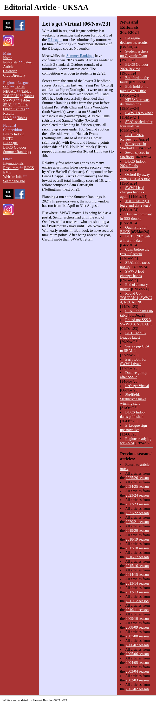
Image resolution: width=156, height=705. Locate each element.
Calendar (10, 71)
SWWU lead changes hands (132, 273)
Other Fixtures (14, 109)
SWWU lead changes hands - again (132, 192)
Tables (19, 87)
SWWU (9, 100)
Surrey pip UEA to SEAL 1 (135, 348)
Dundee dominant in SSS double (136, 216)
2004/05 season (137, 662)
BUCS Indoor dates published (133, 414)
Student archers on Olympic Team (134, 53)
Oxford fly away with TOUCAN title (135, 176)
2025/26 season (137, 478)
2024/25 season (137, 486)
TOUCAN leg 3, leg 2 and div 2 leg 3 (135, 203)
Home (7, 58)
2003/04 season (137, 671)
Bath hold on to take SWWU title (134, 88)
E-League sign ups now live (133, 427)
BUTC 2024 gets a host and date (135, 238)
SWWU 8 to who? (139, 113)
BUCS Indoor (13, 134)
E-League (55, 40)
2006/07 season (137, 645)
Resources (10, 168)
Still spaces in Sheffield (133, 146)
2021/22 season (137, 513)
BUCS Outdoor (14, 147)
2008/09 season (137, 627)
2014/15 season (137, 574)
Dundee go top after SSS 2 (133, 374)
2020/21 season (137, 522)
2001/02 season (137, 689)
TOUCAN (11, 96)
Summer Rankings (80, 56)
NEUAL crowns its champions (135, 102)
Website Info (12, 177)
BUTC (8, 138)
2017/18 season (137, 548)
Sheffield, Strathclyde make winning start (133, 399)
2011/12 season (137, 601)
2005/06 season (137, 654)
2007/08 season (137, 636)
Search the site (14, 181)
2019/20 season (137, 530)
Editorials (10, 62)
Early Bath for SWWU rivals (133, 361)
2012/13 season (137, 592)
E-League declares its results (134, 40)
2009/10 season (137, 618)
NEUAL (9, 91)
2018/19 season (137, 539)
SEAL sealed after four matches (136, 124)
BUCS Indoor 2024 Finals (133, 163)
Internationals (13, 163)
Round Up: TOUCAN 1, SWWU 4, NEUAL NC (136, 297)
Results (8, 113)
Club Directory (14, 75)
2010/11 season (137, 610)
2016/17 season (137, 557)
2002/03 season (137, 680)
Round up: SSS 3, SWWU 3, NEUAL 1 (136, 322)
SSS (6, 87)
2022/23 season (137, 504)
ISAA (7, 118)
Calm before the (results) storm (134, 251)
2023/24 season (137, 495)
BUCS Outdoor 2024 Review (134, 66)
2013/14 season (137, 583)
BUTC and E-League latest (133, 335)
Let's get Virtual (137, 386)
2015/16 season (137, 566)
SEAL (7, 105)
